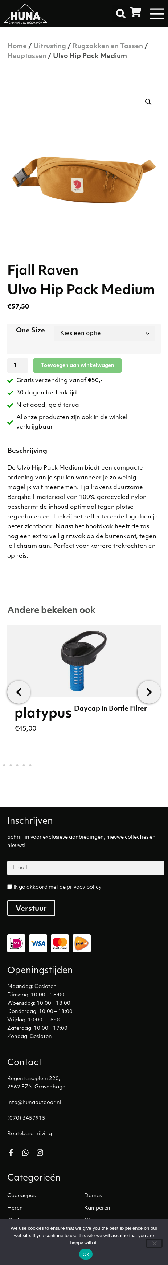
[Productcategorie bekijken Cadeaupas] (45, 1196)
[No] (154, 1243)
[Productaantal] (17, 365)
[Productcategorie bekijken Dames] (122, 1196)
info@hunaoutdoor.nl (34, 1102)
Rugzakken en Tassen (108, 46)
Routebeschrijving (29, 1134)
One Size (30, 330)
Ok (86, 1254)
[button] (121, 13)
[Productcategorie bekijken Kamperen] (122, 1208)
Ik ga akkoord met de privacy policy (57, 887)
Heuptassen (26, 56)
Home (17, 46)
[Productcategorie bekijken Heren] (45, 1208)
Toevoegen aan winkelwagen (77, 365)
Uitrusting (49, 46)
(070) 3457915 (26, 1118)
